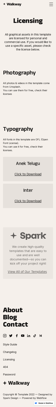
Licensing (9, 359)
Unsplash (14, 86)
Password (9, 374)
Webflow (42, 398)
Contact (15, 325)
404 (5, 367)
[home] (10, 3)
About (13, 311)
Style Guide (10, 344)
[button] (51, 4)
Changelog (9, 352)
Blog (10, 318)
